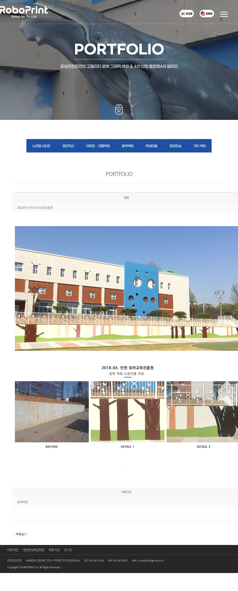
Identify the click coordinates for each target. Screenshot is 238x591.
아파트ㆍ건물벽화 (98, 146)
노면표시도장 (41, 146)
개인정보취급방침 (33, 549)
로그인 (68, 549)
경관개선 (68, 146)
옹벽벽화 (127, 146)
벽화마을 (151, 146)
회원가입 (54, 549)
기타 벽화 (199, 146)
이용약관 (12, 549)
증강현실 (175, 146)
